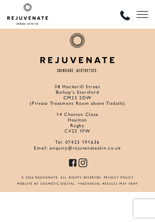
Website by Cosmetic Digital (46, 184)
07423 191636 (82, 142)
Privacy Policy (119, 177)
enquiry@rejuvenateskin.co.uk (85, 148)
